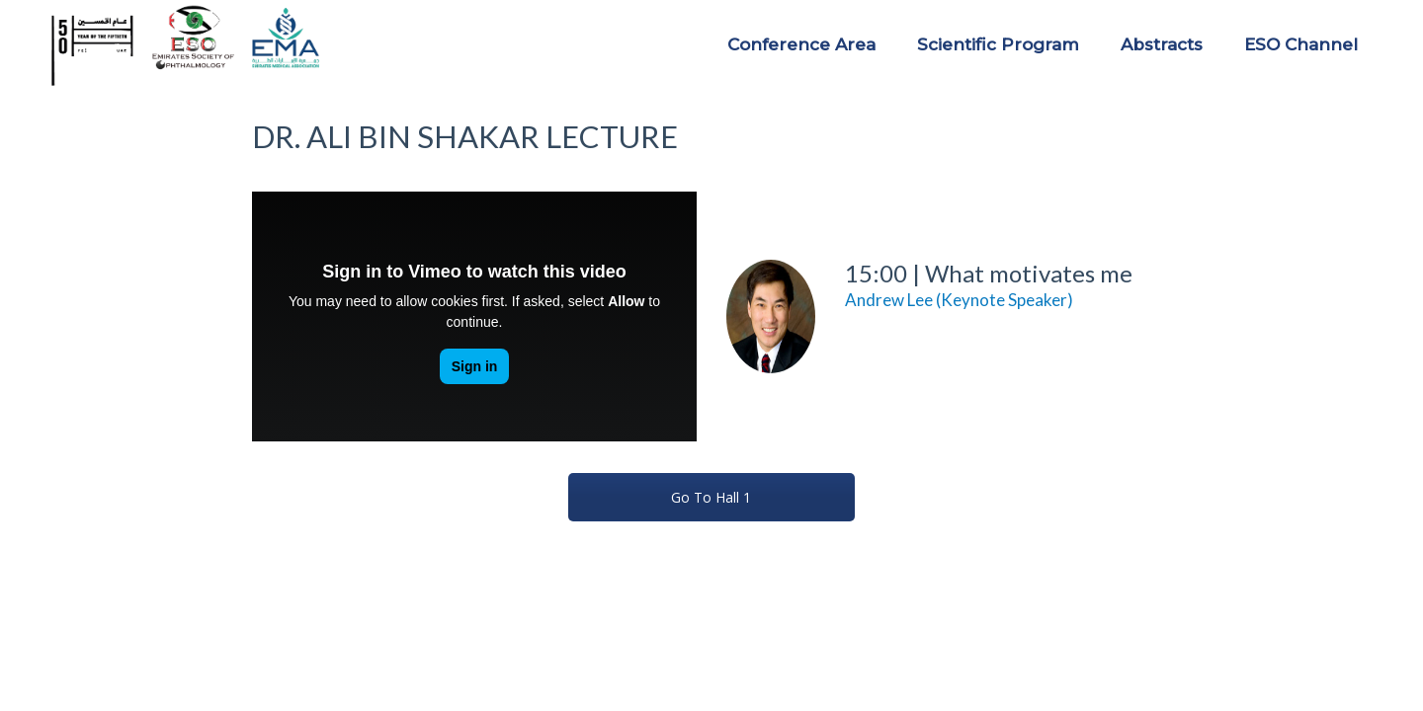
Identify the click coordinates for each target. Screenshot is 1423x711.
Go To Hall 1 (711, 497)
